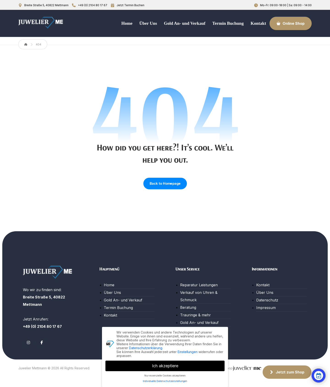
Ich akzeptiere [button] (165, 365)
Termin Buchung (118, 307)
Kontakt (110, 315)
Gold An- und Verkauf (123, 300)
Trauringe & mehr (195, 315)
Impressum (266, 307)
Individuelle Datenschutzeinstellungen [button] (165, 381)
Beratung (188, 307)
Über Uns (112, 292)
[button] (28, 342)
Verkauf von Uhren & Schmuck (198, 296)
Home (109, 285)
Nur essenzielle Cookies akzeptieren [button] (165, 375)
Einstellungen (188, 352)
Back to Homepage (165, 183)
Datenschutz (267, 300)
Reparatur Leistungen (199, 285)
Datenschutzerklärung (145, 348)
